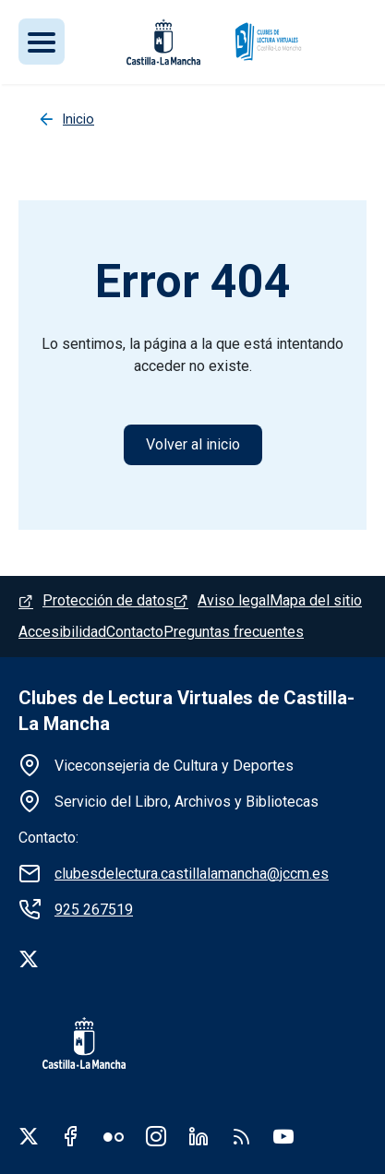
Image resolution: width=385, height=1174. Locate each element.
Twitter (28, 1136)
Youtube (283, 1136)
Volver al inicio (193, 444)
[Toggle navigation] (41, 41)
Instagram (156, 1136)
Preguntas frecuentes (233, 632)
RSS (241, 1136)
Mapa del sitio (316, 600)
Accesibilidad (62, 632)
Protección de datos (108, 600)
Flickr (113, 1136)
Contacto (134, 632)
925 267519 (93, 909)
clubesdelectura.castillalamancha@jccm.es (191, 873)
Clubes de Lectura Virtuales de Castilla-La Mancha (186, 711)
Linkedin (198, 1136)
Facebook (71, 1136)
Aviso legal (234, 600)
